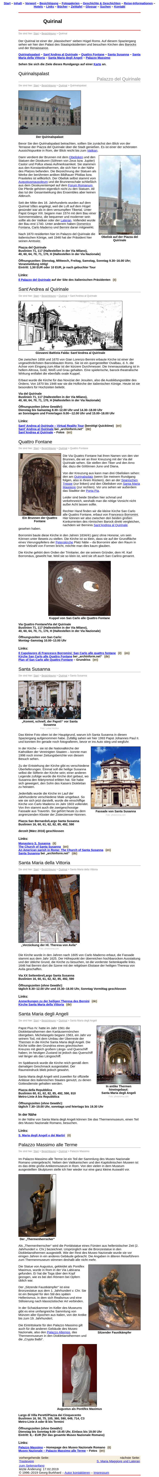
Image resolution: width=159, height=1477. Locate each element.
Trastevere (26, 1461)
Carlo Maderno (42, 227)
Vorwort (30, 3)
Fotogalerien (71, 3)
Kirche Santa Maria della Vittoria (41, 1004)
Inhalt (18, 3)
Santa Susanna (118, 54)
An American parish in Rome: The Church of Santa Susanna (60, 850)
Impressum (101, 1472)
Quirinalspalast (29, 54)
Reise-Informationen (138, 3)
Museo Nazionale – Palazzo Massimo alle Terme (52, 1450)
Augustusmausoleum (33, 181)
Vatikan (92, 150)
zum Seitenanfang (31, 1465)
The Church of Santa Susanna (39, 846)
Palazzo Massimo (98, 57)
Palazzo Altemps (58, 1332)
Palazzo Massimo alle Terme (47, 1144)
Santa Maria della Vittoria (44, 862)
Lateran (66, 220)
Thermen (24, 1042)
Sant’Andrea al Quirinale (60, 54)
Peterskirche (64, 542)
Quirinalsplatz (83, 476)
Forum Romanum (80, 185)
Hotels (38, 6)
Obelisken (76, 157)
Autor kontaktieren (77, 1472)
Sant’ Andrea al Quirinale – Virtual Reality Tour (51, 425)
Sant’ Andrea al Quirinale (36, 429)
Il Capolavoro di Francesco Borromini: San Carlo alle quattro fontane (67, 653)
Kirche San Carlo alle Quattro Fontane (45, 656)
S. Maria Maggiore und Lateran (118, 1461)
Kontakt (119, 6)
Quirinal (63, 85)
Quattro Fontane (92, 54)
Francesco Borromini (123, 514)
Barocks (130, 44)
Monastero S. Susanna (34, 843)
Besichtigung (49, 3)
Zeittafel (76, 6)
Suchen (105, 6)
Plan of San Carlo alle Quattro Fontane (45, 659)
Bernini (64, 227)
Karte (97, 64)
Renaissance (39, 48)
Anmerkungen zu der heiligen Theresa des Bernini (53, 1001)
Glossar (91, 6)
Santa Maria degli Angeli (65, 57)
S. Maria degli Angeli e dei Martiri (41, 1135)
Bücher (62, 6)
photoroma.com (118, 815)
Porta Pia (92, 490)
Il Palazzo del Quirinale (34, 279)
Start (7, 3)
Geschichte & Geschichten (101, 3)
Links (50, 6)
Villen (34, 206)
